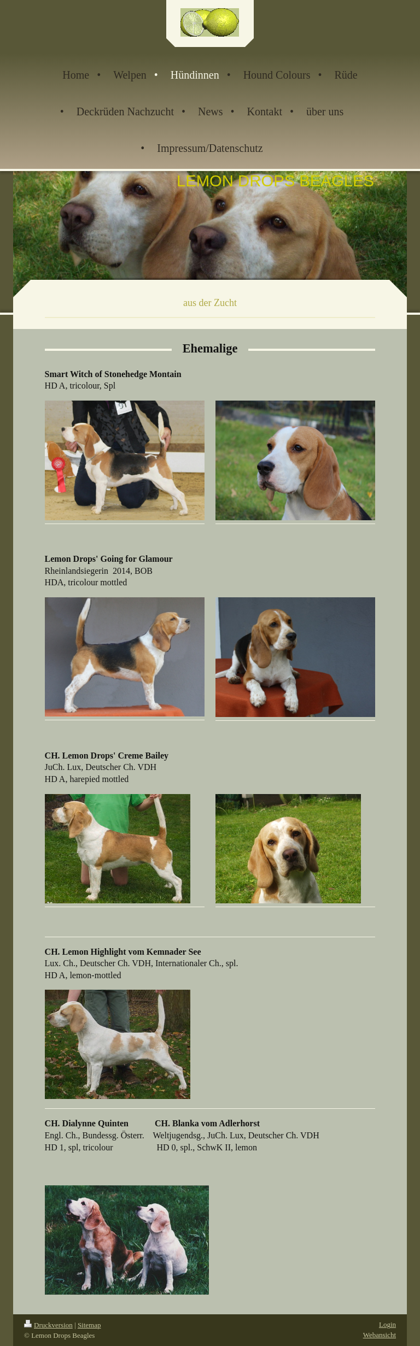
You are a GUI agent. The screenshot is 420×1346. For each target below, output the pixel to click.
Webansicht (379, 1335)
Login (387, 1324)
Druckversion (48, 1325)
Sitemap (89, 1325)
